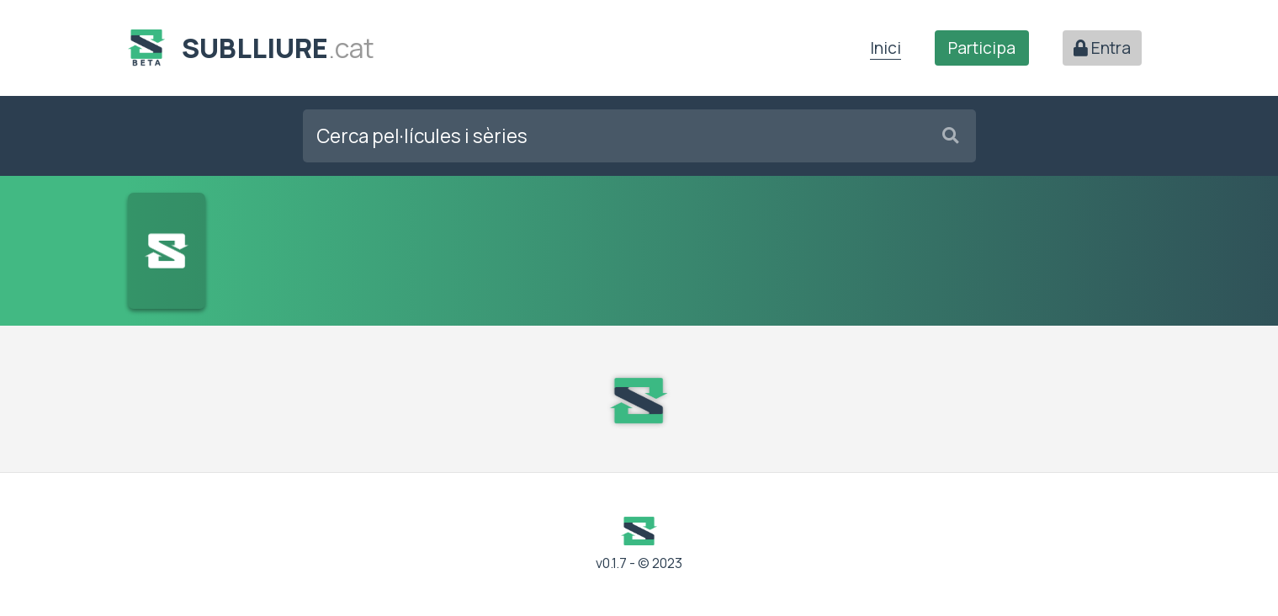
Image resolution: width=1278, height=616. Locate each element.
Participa (982, 48)
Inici (885, 48)
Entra (1102, 48)
